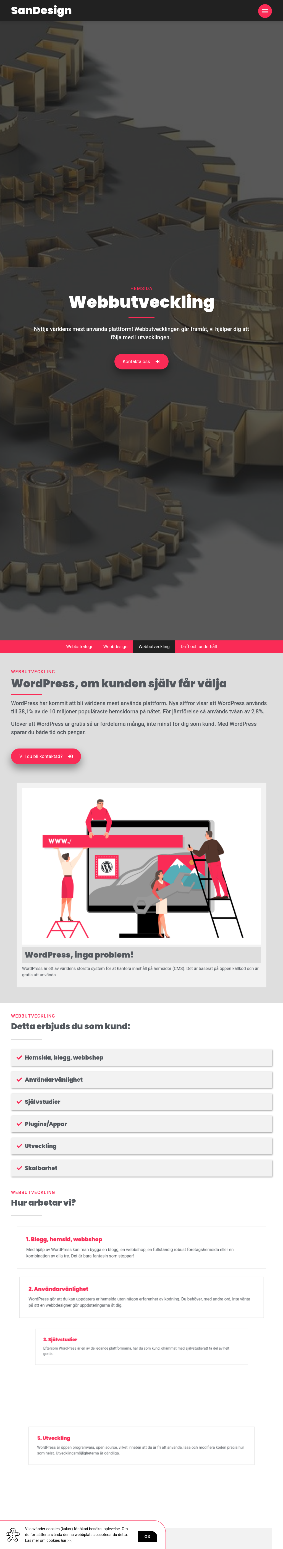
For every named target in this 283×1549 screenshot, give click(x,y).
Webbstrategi (79, 646)
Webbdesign (115, 646)
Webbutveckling (154, 646)
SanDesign (41, 10)
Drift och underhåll (199, 646)
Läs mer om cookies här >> (48, 1540)
